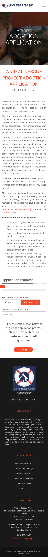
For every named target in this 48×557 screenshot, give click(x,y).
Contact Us (24, 489)
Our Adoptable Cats (24, 463)
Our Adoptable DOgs (24, 468)
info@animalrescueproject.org (16, 209)
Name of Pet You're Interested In (16, 310)
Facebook (6, 212)
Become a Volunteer (24, 479)
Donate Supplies (24, 484)
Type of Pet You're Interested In (15, 298)
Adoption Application (24, 473)
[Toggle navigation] (44, 5)
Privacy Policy (24, 553)
